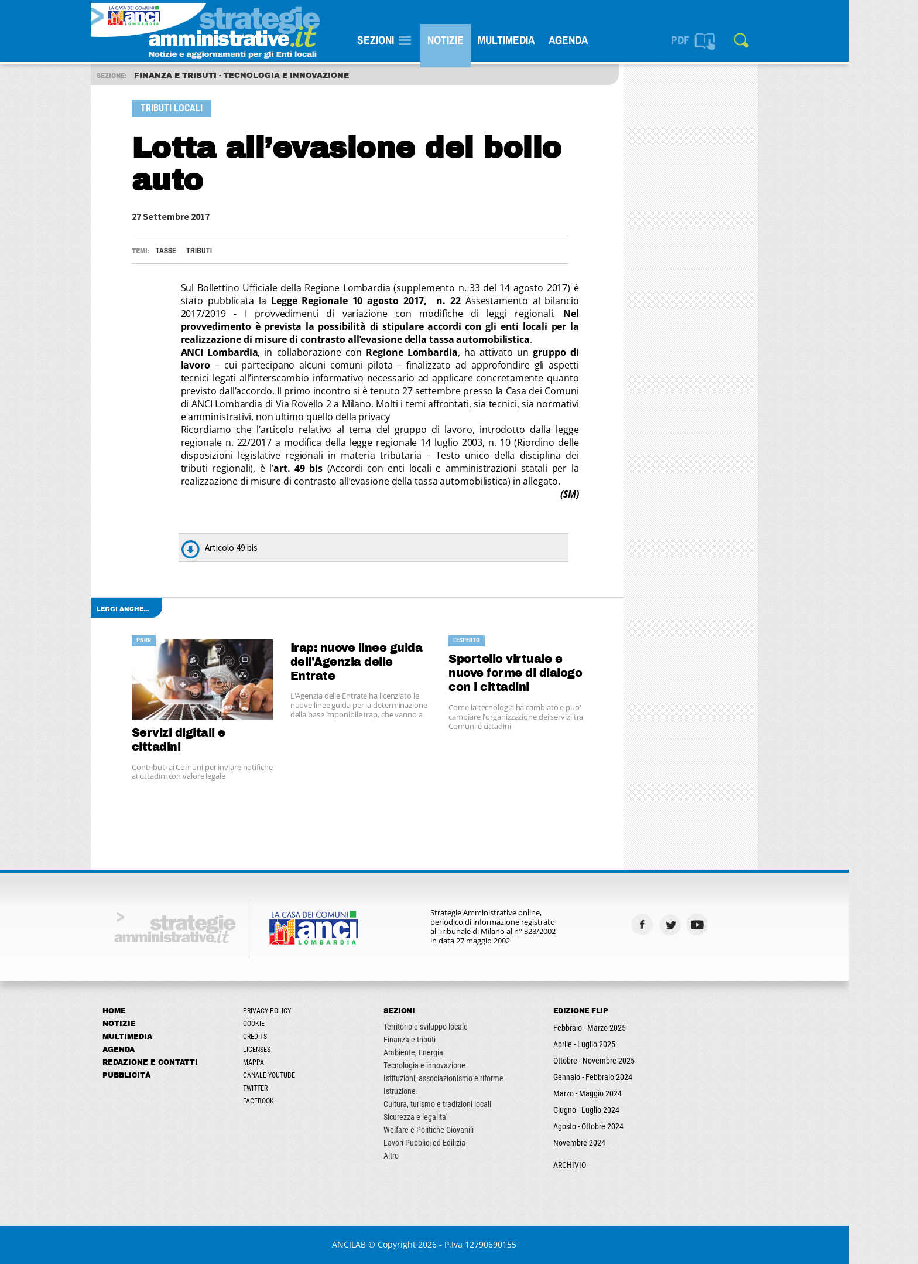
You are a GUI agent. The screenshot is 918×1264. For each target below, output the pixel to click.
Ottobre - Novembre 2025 (628, 1060)
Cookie (288, 1023)
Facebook (293, 1101)
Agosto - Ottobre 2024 (623, 1126)
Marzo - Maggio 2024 (622, 1093)
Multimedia (540, 39)
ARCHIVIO (604, 1165)
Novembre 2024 (614, 1142)
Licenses (291, 1049)
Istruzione (434, 1091)
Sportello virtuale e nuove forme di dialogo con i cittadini (550, 673)
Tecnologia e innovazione (459, 1065)
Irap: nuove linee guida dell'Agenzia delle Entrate (391, 662)
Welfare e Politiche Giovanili (463, 1129)
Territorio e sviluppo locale (460, 1026)
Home (148, 1010)
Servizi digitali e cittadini (213, 740)
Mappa (288, 1062)
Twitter (290, 1088)
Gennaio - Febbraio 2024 (627, 1077)
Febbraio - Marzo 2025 (624, 1028)
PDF (714, 39)
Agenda (602, 39)
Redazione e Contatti (184, 1062)
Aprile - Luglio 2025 (619, 1044)
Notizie (480, 39)
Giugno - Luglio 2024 (621, 1110)
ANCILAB (384, 1244)
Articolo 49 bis (265, 547)
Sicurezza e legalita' (450, 1117)
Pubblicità (161, 1075)
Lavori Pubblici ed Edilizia (459, 1142)
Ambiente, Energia (448, 1052)
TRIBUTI (233, 250)
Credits (290, 1036)
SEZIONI (410, 39)
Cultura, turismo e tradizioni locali (472, 1104)
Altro (425, 1155)
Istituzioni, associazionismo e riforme (478, 1078)
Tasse (200, 250)
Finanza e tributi (444, 1039)
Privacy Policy (302, 1010)
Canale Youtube (304, 1075)
